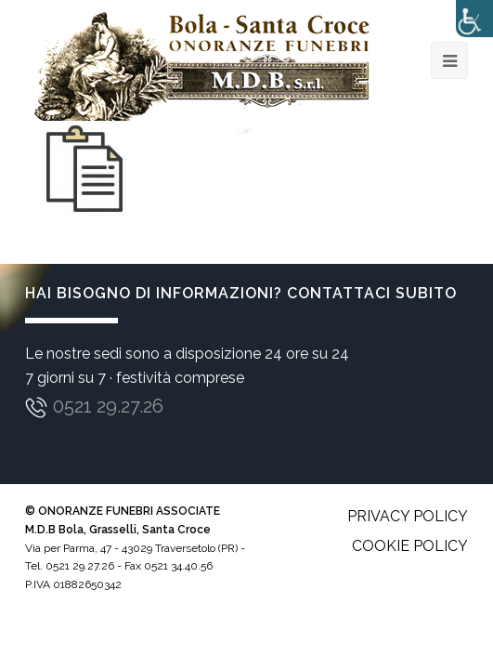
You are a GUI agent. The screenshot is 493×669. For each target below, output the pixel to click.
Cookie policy (410, 546)
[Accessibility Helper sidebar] (474, 18)
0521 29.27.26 (108, 406)
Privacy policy (407, 516)
